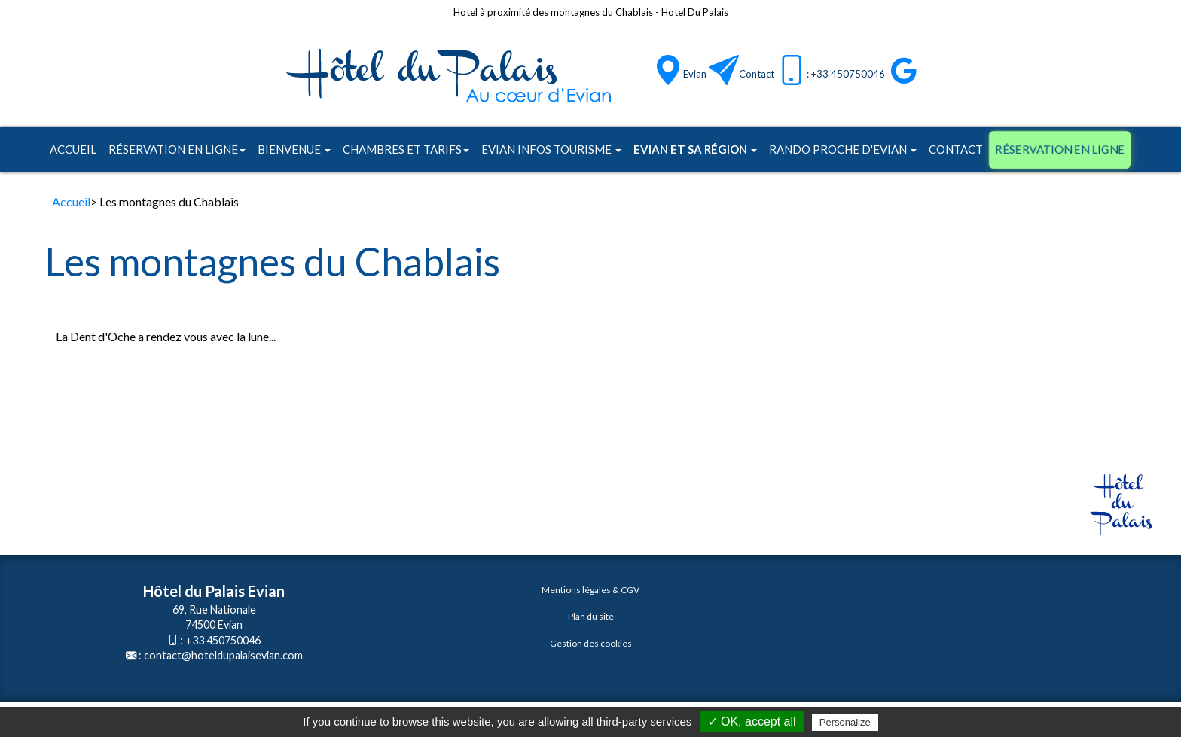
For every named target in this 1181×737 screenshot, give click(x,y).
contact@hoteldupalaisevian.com (223, 655)
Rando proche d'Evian (843, 149)
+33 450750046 (223, 640)
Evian (694, 74)
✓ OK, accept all (752, 721)
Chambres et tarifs (406, 149)
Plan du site (591, 616)
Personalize (845, 722)
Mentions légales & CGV (590, 589)
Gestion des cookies (591, 643)
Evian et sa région (695, 149)
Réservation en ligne (177, 149)
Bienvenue (294, 149)
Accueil (73, 149)
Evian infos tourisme (551, 149)
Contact (756, 74)
